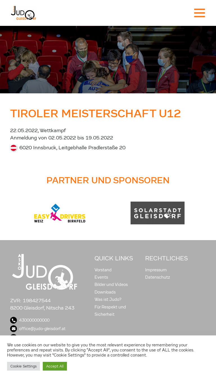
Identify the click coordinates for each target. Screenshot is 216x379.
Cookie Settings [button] (23, 366)
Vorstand (103, 269)
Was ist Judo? (108, 299)
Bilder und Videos (111, 284)
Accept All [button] (55, 366)
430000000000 (30, 320)
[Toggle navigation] (199, 13)
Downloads (105, 292)
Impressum (156, 269)
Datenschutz (157, 277)
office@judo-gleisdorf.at (38, 328)
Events (101, 277)
